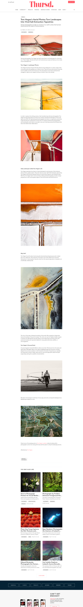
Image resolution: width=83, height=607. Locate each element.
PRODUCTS (36, 585)
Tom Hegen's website (42, 443)
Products (30, 9)
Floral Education (32, 501)
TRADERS (70, 585)
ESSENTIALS (13, 585)
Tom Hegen (29, 450)
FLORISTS (25, 585)
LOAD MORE (41, 575)
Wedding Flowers (45, 9)
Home (16, 9)
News (59, 9)
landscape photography (24, 459)
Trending (36, 9)
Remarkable (31, 32)
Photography (24, 32)
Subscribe (52, 598)
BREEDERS (58, 585)
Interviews (54, 9)
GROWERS (47, 585)
